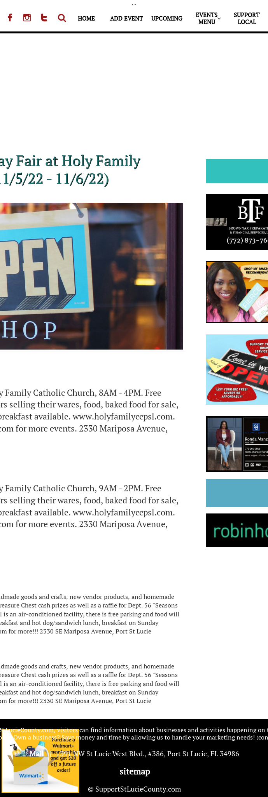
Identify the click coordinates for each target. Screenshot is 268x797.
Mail (36, 753)
